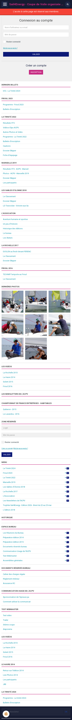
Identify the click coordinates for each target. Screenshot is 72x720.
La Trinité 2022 (36, 477)
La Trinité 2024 (36, 468)
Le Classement (9, 196)
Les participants (10, 183)
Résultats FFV (9, 123)
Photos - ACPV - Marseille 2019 (16, 173)
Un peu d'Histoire (10, 224)
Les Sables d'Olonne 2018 (36, 487)
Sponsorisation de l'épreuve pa (16, 597)
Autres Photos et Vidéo (13, 132)
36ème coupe (9, 625)
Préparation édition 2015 (36, 542)
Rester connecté (11, 41)
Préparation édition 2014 (36, 537)
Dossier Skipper (9, 150)
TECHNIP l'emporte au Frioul (15, 274)
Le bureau (7, 233)
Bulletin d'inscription (11, 109)
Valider (36, 54)
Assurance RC (9, 583)
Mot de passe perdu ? (10, 48)
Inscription (36, 72)
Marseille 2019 (36, 482)
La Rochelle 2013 (10, 372)
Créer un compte (7, 448)
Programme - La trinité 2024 (14, 698)
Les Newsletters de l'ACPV (36, 500)
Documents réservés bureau (36, 546)
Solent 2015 (8, 382)
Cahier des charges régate (14, 574)
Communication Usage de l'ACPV (36, 551)
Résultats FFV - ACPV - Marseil (15, 169)
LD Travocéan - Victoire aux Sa (15, 206)
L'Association (36, 496)
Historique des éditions (13, 228)
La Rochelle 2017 (36, 491)
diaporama (7, 629)
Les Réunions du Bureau (36, 533)
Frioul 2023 (36, 473)
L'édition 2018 (9, 510)
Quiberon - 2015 (9, 409)
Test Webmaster (36, 556)
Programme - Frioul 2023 (13, 104)
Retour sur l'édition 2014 (13, 670)
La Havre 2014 (9, 377)
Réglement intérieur (11, 579)
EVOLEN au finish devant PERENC (17, 251)
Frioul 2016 (7, 386)
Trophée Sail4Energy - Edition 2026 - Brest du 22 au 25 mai (27, 505)
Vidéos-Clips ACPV (11, 127)
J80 (4, 684)
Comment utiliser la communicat (17, 602)
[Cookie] (6, 714)
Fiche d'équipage (10, 155)
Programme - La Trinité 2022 (15, 137)
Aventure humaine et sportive (15, 219)
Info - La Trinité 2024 (11, 91)
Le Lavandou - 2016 (11, 414)
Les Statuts (8, 238)
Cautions (7, 146)
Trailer (5, 620)
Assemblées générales (36, 560)
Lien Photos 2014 (10, 675)
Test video (7, 615)
